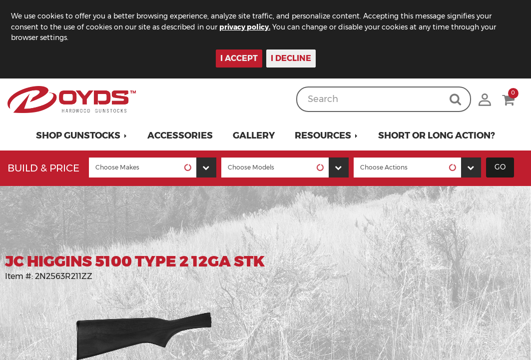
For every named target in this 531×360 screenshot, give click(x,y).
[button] (81, 135)
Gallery (254, 135)
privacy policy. (244, 27)
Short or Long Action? (436, 135)
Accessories (180, 135)
